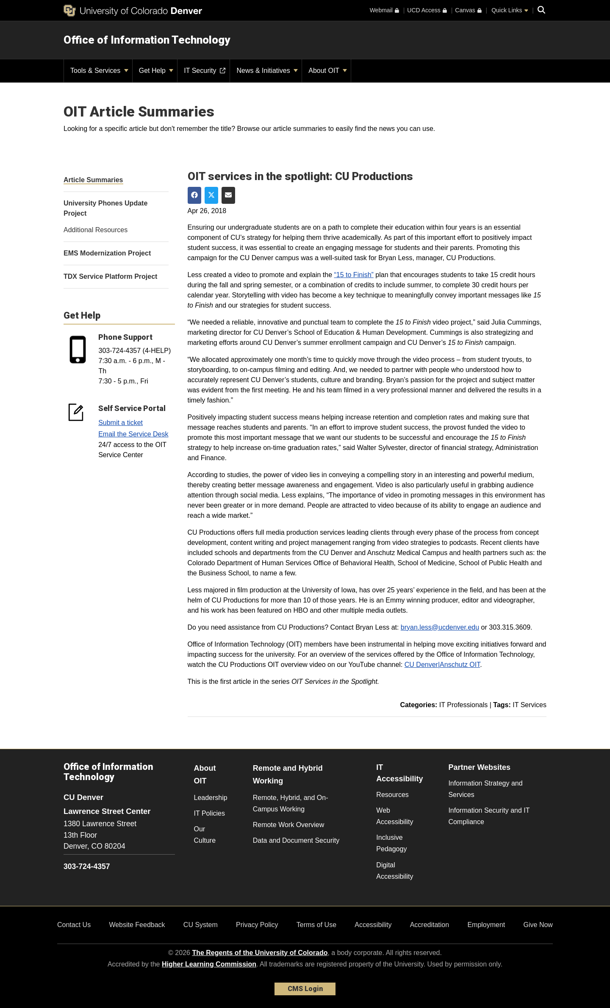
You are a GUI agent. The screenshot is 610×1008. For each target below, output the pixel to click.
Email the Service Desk (133, 434)
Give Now (538, 924)
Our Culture (205, 834)
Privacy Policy (257, 924)
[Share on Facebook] (194, 195)
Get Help (156, 70)
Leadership (210, 797)
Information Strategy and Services (485, 789)
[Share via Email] (228, 195)
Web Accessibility (394, 816)
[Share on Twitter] (211, 195)
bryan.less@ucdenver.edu (440, 627)
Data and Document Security (296, 840)
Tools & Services (99, 70)
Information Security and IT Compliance (489, 816)
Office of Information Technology (147, 39)
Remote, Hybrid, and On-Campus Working (290, 803)
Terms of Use (316, 924)
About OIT (327, 70)
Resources (392, 794)
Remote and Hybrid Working (288, 775)
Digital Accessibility (394, 870)
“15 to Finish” (354, 274)
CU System (200, 924)
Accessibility (373, 924)
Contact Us (74, 924)
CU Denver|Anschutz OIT (442, 664)
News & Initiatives (267, 70)
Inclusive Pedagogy (391, 843)
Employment (486, 924)
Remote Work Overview (288, 824)
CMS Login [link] (305, 989)
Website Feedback (137, 924)
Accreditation (429, 924)
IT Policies (209, 813)
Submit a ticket (120, 422)
